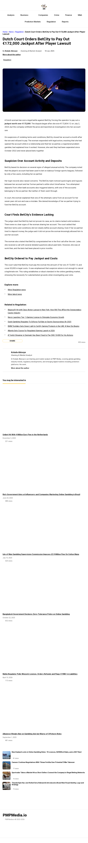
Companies (40, 15)
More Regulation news (17, 290)
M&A (79, 15)
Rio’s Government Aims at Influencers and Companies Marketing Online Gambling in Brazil (41, 494)
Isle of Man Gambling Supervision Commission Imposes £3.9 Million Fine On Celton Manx (41, 554)
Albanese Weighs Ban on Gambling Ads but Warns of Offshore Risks (32, 734)
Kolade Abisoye (11, 51)
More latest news (15, 294)
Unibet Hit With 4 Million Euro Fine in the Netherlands (25, 435)
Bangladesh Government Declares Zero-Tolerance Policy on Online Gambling (36, 614)
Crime (56, 15)
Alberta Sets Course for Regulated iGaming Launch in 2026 (31, 331)
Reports (65, 22)
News (11, 32)
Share (11, 341)
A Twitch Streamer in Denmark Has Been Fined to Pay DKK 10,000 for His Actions (40, 335)
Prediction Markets (30, 22)
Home (5, 32)
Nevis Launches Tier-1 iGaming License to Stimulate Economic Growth (36, 317)
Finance (68, 15)
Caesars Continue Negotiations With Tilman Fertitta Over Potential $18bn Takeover (43, 762)
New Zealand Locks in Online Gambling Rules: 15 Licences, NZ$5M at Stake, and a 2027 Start (47, 752)
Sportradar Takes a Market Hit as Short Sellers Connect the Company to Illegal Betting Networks (48, 772)
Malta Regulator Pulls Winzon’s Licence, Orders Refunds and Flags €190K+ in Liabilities (40, 674)
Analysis (10, 15)
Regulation (50, 22)
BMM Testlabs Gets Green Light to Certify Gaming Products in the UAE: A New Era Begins (43, 326)
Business (23, 15)
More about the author (12, 55)
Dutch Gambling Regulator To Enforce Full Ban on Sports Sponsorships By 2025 (39, 322)
